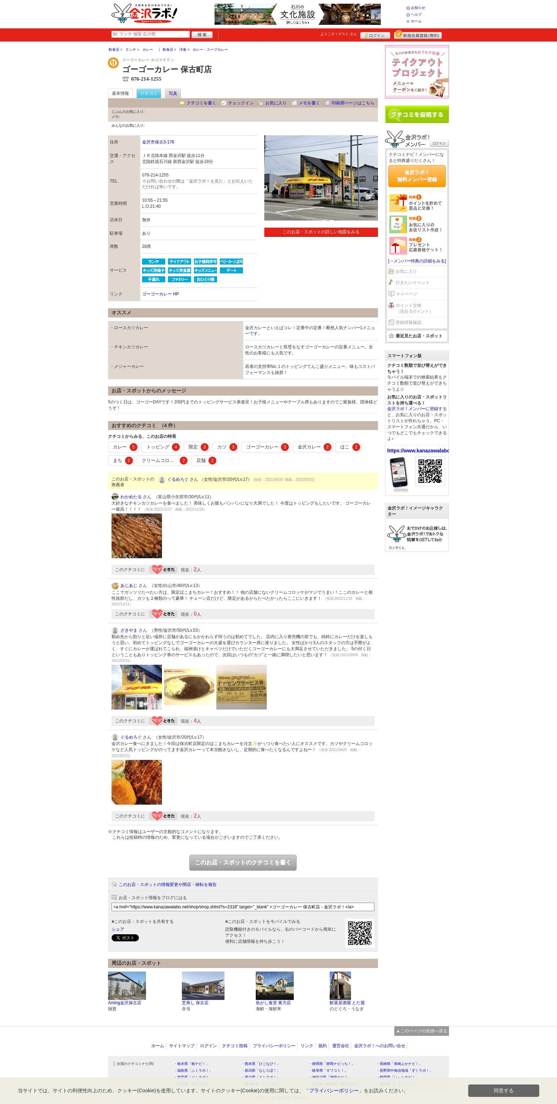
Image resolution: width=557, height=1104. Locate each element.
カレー (125, 447)
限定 (199, 447)
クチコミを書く (201, 102)
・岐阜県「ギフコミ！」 (328, 1070)
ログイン (375, 34)
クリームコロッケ (165, 460)
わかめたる (131, 496)
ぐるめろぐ (178, 479)
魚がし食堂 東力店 (273, 1002)
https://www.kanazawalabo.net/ (423, 450)
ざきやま (128, 630)
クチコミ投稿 (235, 1045)
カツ (227, 447)
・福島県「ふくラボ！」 (193, 1070)
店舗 (206, 460)
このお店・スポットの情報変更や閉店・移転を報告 (168, 884)
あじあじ (128, 585)
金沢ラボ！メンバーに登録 (412, 408)
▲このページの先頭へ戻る (421, 1030)
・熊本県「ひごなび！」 (260, 1064)
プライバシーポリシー (274, 1045)
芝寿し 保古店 (195, 1002)
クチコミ (148, 93)
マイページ (406, 294)
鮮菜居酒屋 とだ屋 (347, 1002)
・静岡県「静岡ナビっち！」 (332, 1064)
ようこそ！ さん (338, 34)
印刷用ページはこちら (353, 102)
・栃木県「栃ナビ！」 (191, 1064)
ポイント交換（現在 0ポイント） (414, 308)
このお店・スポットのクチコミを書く (243, 862)
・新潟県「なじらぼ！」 (260, 1070)
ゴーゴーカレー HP (160, 294)
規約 (322, 1045)
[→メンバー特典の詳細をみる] (417, 261)
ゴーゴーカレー (267, 447)
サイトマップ (182, 1045)
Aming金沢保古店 (124, 1002)
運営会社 (340, 1045)
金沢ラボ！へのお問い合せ (379, 1045)
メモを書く (309, 102)
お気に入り (276, 102)
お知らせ (418, 8)
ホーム (416, 21)
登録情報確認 (408, 322)
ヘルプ (416, 14)
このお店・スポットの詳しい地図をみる (321, 231)
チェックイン (241, 102)
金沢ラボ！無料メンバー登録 (417, 175)
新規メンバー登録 (418, 34)
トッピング (163, 447)
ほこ (350, 447)
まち (123, 460)
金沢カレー (314, 447)
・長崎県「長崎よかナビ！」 (399, 1064)
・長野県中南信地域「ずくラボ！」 (404, 1070)
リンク (307, 1045)
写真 (173, 93)
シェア (118, 929)
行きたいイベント (413, 282)
